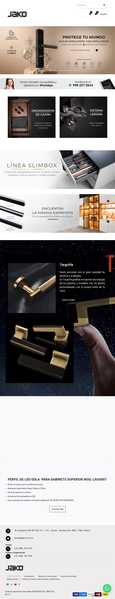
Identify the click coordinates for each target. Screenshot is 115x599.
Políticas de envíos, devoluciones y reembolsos (40, 579)
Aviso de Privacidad (68, 576)
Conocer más (57, 509)
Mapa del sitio (12, 579)
